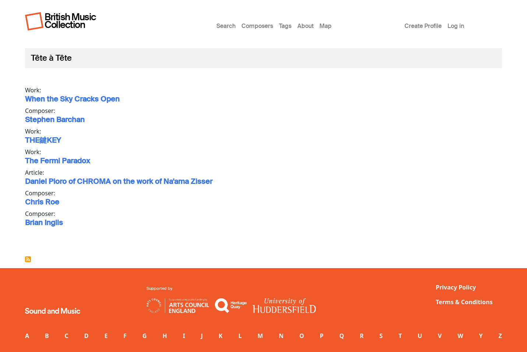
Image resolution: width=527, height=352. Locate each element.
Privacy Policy (456, 287)
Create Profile (423, 26)
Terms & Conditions (464, 302)
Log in (456, 26)
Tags (285, 26)
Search (226, 26)
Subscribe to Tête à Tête (28, 259)
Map (325, 26)
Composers (257, 26)
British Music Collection (70, 21)
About (305, 26)
